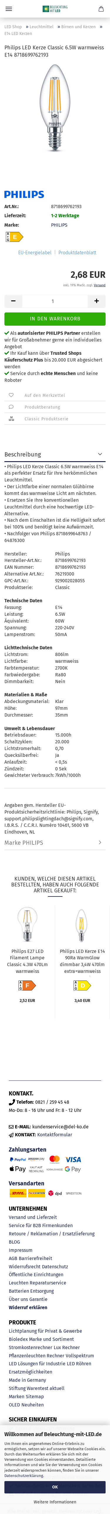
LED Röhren (79, 1363)
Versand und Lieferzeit (33, 1217)
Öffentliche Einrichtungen (36, 1274)
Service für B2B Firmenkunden (41, 1225)
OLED (14, 1405)
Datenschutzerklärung (23, 1475)
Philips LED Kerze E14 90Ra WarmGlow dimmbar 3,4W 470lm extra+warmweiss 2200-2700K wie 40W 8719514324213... (82, 962)
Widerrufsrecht (24, 1266)
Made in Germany (27, 1380)
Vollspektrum (80, 1356)
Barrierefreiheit (35, 1258)
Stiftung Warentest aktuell (37, 1388)
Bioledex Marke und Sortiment (41, 1339)
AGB (13, 1258)
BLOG (14, 1242)
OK (55, 1487)
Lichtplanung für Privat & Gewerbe (45, 1331)
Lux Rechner (67, 1347)
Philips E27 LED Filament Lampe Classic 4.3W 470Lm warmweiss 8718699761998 (27, 962)
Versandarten (26, 1183)
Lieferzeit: (15, 215)
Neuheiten (32, 1405)
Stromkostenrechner (30, 1347)
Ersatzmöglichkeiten (30, 1372)
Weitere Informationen (55, 1502)
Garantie (38, 1299)
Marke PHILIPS (23, 842)
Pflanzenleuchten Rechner (36, 1356)
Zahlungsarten (27, 1149)
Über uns (18, 1299)
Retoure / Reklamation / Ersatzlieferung (51, 1234)
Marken (16, 1396)
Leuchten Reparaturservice (37, 1283)
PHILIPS (59, 225)
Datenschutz (55, 1266)
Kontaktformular (54, 1134)
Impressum (21, 1250)
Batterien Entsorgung (31, 1291)
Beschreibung (22, 454)
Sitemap (35, 1396)
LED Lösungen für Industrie (37, 1363)
